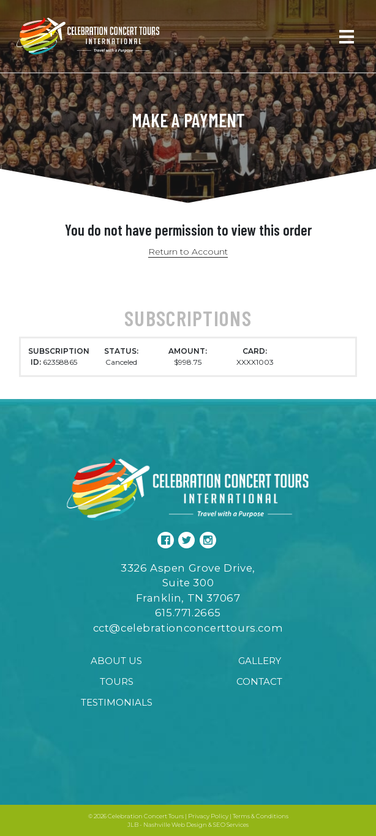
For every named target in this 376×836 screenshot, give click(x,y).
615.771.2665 (188, 612)
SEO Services (231, 824)
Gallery (259, 660)
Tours (116, 681)
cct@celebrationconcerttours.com (188, 628)
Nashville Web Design (175, 824)
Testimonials (116, 702)
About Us (116, 660)
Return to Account (188, 251)
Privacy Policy (208, 816)
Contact (259, 681)
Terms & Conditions (260, 816)
